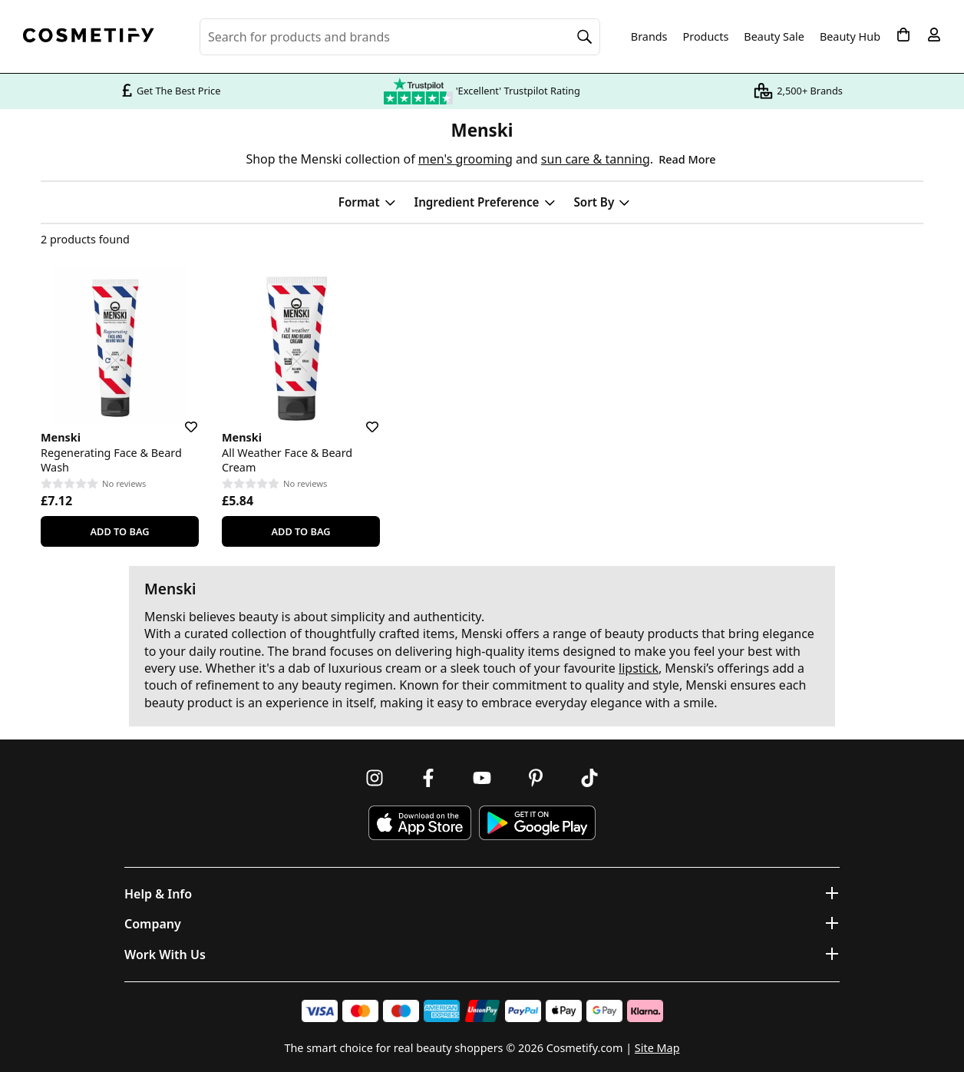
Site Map (657, 1048)
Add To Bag (119, 531)
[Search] (584, 36)
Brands (649, 37)
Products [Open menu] (706, 36)
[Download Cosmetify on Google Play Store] (537, 823)
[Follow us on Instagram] (374, 778)
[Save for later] (180, 417)
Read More (687, 159)
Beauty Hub (850, 37)
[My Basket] (903, 34)
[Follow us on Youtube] (482, 778)
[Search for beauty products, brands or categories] (400, 36)
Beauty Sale (774, 37)
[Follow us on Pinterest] (535, 778)
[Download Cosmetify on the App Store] (419, 823)
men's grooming (465, 159)
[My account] (934, 34)
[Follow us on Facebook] (428, 778)
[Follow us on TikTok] (589, 778)
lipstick (639, 668)
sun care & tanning (595, 159)
